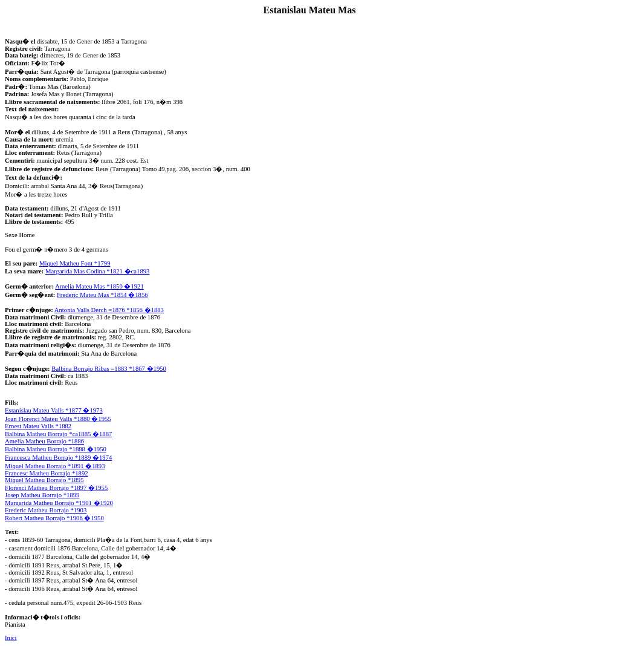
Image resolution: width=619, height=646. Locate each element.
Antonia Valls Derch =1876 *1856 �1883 (109, 310)
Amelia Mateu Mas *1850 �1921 (99, 286)
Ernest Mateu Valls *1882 (38, 426)
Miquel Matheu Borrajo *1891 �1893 (55, 466)
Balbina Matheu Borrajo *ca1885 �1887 (58, 434)
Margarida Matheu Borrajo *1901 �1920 (59, 503)
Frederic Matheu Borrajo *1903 (45, 510)
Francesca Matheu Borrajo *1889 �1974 (58, 457)
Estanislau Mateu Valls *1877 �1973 (54, 410)
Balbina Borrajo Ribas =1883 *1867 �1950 (108, 368)
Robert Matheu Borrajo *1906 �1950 (54, 518)
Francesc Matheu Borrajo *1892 (46, 473)
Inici (11, 638)
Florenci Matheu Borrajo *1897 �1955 (56, 487)
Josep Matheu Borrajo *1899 (42, 495)
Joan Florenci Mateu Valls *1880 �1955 (58, 419)
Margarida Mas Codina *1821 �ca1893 (97, 271)
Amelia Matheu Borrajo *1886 (44, 441)
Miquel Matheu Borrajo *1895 (44, 480)
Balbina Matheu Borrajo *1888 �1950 (55, 449)
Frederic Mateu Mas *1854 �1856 (102, 295)
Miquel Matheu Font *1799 (75, 263)
